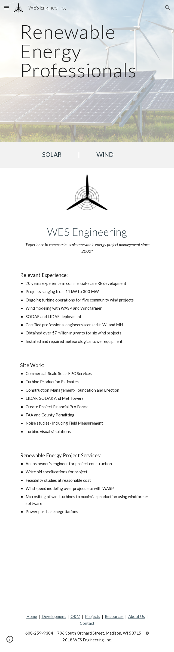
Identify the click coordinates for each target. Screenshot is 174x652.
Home (31, 616)
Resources (114, 616)
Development (54, 616)
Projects (92, 616)
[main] (87, 71)
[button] (6, 7)
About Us (136, 616)
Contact (87, 623)
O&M (75, 616)
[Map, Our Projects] (87, 564)
